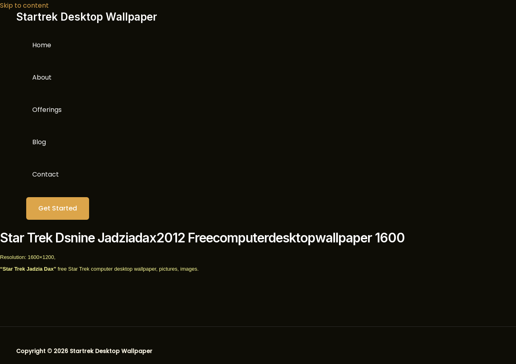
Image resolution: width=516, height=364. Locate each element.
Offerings (47, 109)
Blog (39, 142)
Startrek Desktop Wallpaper (86, 17)
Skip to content (24, 5)
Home (41, 45)
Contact (45, 174)
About (42, 77)
